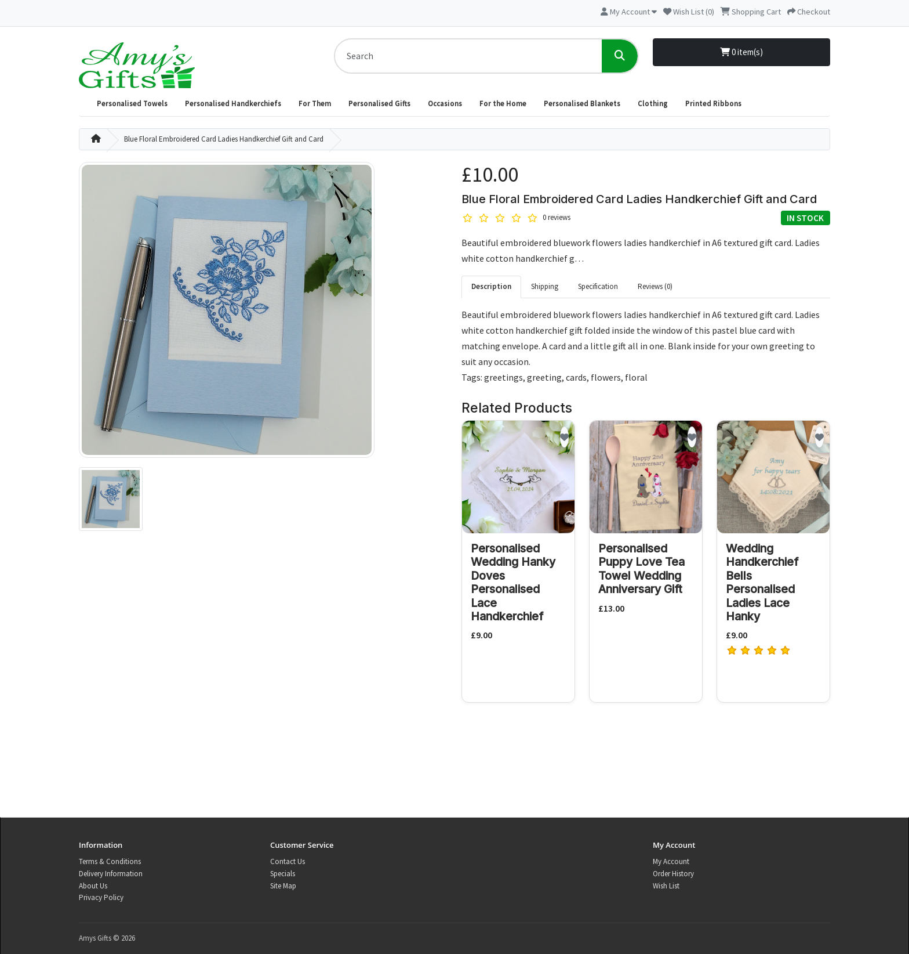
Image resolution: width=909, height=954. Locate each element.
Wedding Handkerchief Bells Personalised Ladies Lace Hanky (762, 582)
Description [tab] (491, 286)
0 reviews (556, 217)
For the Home (502, 104)
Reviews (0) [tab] (655, 286)
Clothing (653, 104)
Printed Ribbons (713, 104)
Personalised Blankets (582, 104)
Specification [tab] (598, 286)
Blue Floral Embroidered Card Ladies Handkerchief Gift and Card (223, 139)
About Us (93, 886)
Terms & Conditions (110, 861)
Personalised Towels (132, 104)
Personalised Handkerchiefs (233, 104)
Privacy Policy (101, 897)
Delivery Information (111, 874)
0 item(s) (741, 51)
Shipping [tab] (544, 286)
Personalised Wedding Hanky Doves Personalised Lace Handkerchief (513, 582)
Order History (673, 874)
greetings (503, 377)
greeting (544, 377)
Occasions (445, 104)
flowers (606, 377)
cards (576, 377)
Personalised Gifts (379, 104)
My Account (671, 861)
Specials (282, 874)
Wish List (666, 886)
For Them (315, 104)
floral (636, 377)
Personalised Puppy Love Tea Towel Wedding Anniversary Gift (641, 568)
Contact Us (287, 861)
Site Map (283, 886)
